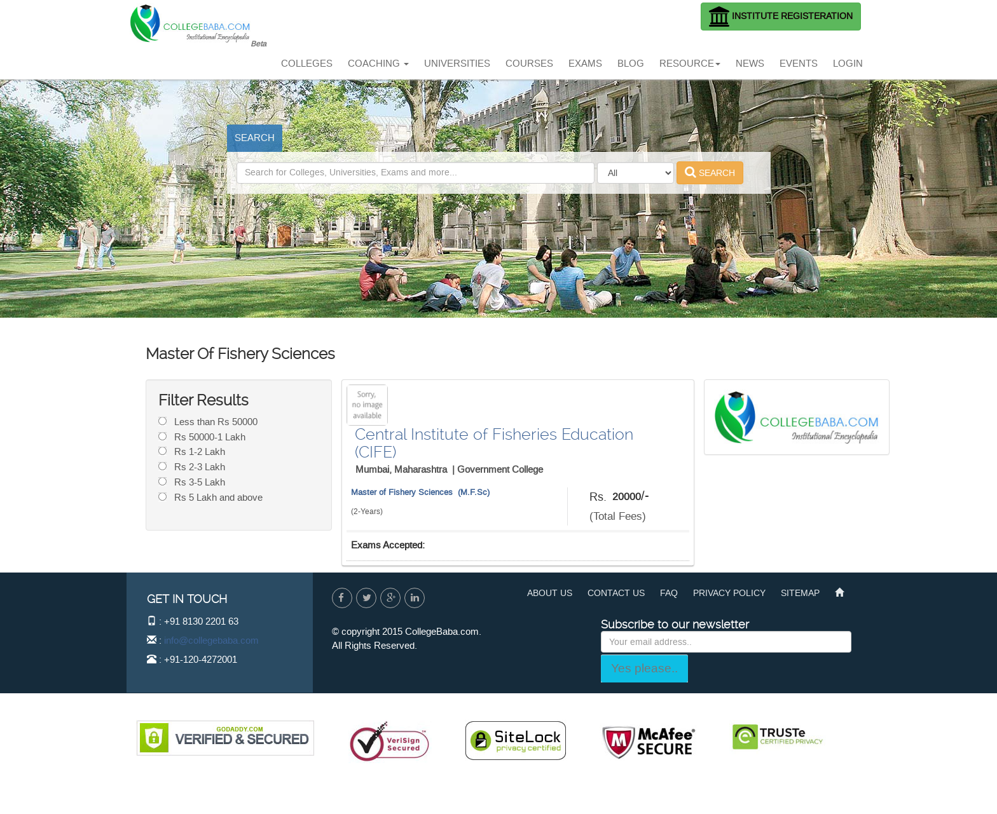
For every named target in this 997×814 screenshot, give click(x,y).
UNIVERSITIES (457, 63)
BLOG (630, 63)
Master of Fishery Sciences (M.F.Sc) (420, 492)
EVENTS (799, 63)
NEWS (750, 63)
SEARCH (255, 138)
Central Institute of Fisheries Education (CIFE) (494, 443)
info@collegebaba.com (211, 640)
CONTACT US (616, 593)
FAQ (669, 593)
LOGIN (848, 63)
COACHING (378, 63)
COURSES (529, 63)
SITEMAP (800, 593)
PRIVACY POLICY (729, 593)
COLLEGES (307, 63)
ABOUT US (549, 593)
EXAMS (585, 63)
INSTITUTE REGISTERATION (781, 16)
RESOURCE (689, 63)
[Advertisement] (501, 28)
